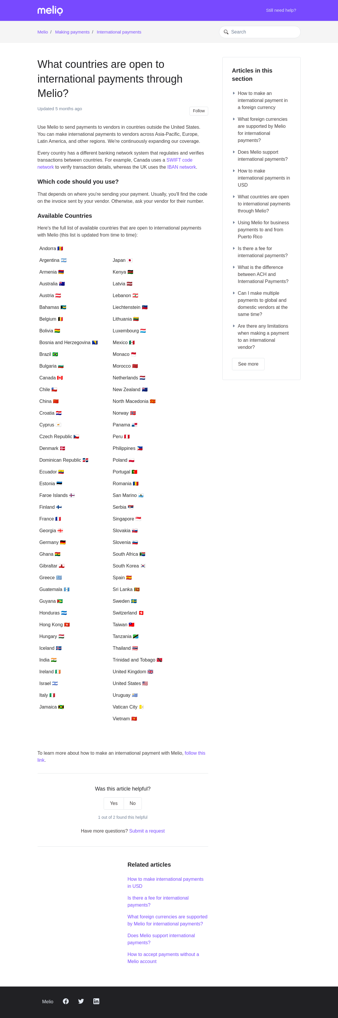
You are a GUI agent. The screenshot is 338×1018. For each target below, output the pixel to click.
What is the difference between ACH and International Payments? (260, 274)
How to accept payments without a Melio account (163, 958)
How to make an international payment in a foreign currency (260, 100)
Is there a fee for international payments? (158, 901)
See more (248, 363)
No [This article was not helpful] (133, 803)
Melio (43, 31)
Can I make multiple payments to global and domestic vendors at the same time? (260, 304)
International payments (119, 31)
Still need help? (281, 10)
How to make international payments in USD (165, 883)
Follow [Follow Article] (199, 110)
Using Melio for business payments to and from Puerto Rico (260, 229)
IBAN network (181, 167)
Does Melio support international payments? (161, 939)
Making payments (72, 31)
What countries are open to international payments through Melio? (261, 203)
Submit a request (147, 830)
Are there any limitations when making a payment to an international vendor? (260, 337)
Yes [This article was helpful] (113, 803)
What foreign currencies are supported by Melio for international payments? (167, 920)
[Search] (259, 32)
